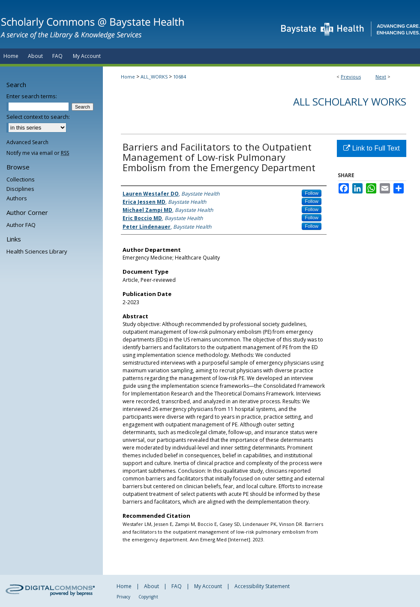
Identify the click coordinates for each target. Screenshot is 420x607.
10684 (179, 76)
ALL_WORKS (154, 76)
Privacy (123, 597)
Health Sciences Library (36, 251)
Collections (20, 179)
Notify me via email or (37, 153)
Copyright (148, 597)
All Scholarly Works (349, 101)
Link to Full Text (371, 148)
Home (128, 76)
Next (380, 76)
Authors (16, 198)
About (151, 586)
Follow (311, 193)
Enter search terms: (31, 96)
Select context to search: (38, 117)
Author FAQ (21, 225)
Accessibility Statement (262, 586)
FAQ (176, 586)
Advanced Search (27, 142)
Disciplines (20, 189)
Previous (351, 76)
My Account (208, 586)
